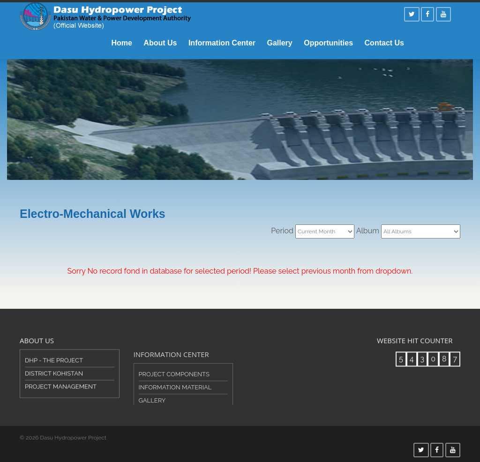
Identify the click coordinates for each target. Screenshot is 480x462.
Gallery (279, 43)
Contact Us (384, 43)
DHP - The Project (54, 364)
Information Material (175, 396)
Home (121, 43)
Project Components (174, 383)
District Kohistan (54, 377)
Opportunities (328, 43)
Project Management (61, 391)
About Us (160, 43)
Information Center (221, 43)
